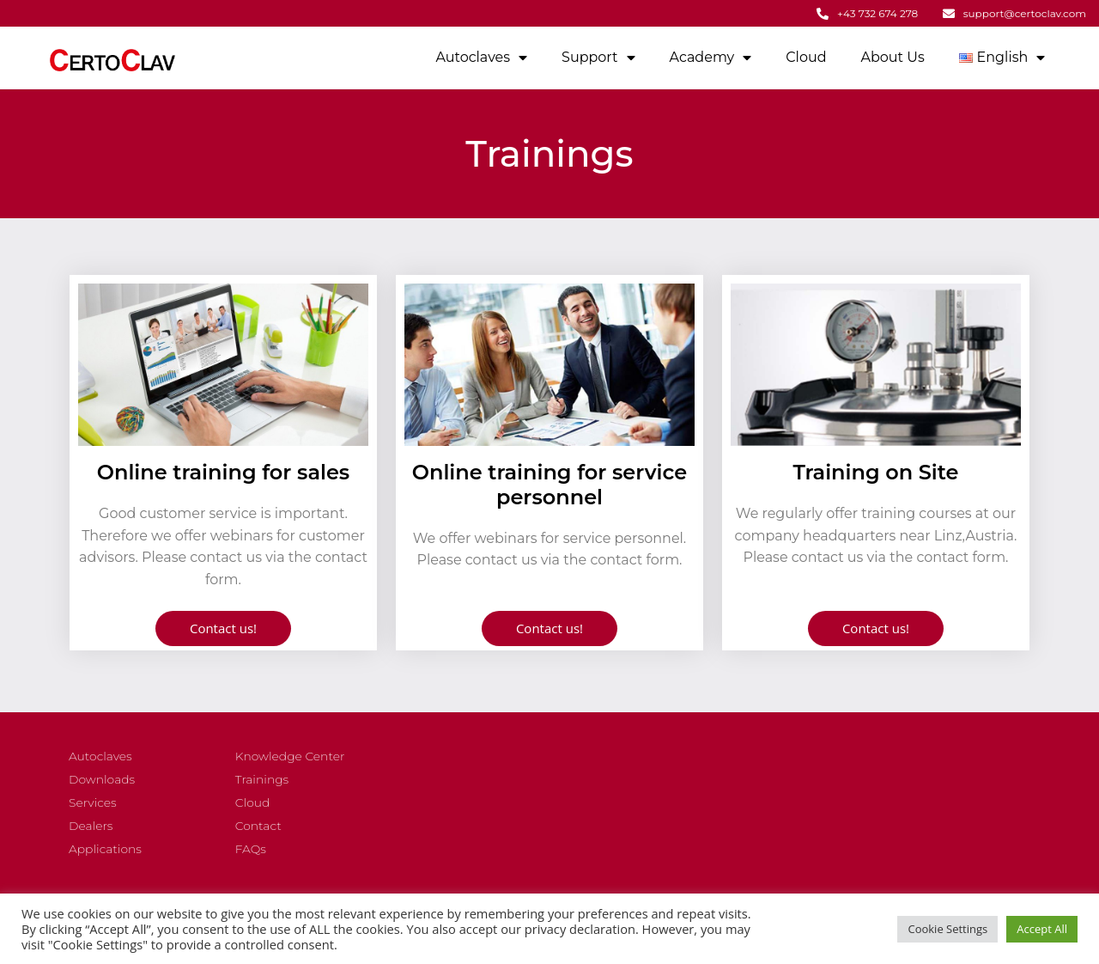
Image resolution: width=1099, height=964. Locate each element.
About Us (893, 55)
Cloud (806, 55)
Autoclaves (481, 55)
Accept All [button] (1042, 929)
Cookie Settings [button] (947, 929)
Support (598, 55)
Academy (711, 55)
